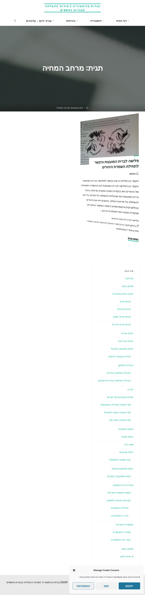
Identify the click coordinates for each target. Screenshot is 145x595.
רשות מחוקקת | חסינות (119, 476)
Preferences (83, 586)
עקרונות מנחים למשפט (119, 500)
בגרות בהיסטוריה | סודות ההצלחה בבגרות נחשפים (72, 8)
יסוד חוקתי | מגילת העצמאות (115, 404)
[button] (74, 570)
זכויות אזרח (127, 333)
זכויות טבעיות (124, 309)
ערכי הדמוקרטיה (119, 515)
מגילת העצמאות (119, 507)
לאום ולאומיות (125, 429)
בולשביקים (130, 225)
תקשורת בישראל (124, 524)
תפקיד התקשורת (122, 532)
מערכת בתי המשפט (123, 485)
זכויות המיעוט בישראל (122, 348)
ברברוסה (118, 224)
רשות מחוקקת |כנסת (122, 468)
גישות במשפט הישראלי (119, 492)
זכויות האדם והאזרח (122, 293)
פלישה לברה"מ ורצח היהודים (124, 219)
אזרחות (129, 278)
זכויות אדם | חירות (121, 324)
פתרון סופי (133, 231)
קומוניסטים (120, 229)
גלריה (130, 389)
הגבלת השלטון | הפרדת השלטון (114, 380)
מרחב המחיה (91, 221)
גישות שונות (127, 436)
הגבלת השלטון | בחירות (118, 372)
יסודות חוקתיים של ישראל (119, 397)
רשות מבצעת (126, 452)
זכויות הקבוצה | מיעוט (119, 356)
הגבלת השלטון (125, 365)
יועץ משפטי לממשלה (120, 459)
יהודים (109, 223)
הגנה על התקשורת (121, 539)
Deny (106, 586)
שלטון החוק (127, 548)
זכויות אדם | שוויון (122, 316)
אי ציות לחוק (126, 556)
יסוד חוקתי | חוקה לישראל (117, 412)
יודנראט (101, 222)
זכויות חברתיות (125, 341)
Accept (129, 586)
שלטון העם (127, 286)
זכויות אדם (125, 301)
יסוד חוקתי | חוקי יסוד (120, 420)
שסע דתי (128, 444)
